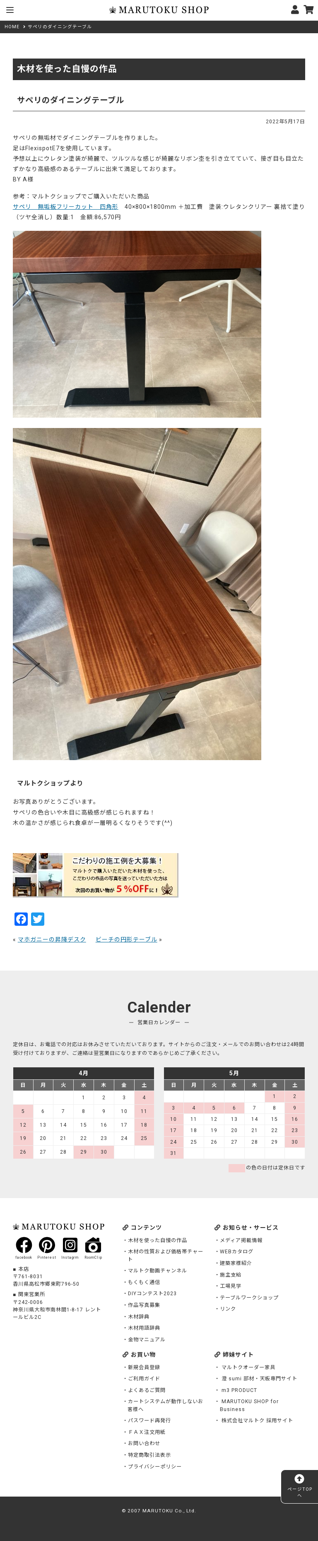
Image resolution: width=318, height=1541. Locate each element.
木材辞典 (138, 1317)
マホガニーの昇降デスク (52, 939)
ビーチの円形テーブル (126, 939)
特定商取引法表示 (149, 1455)
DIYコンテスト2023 (152, 1293)
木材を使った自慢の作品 (157, 1240)
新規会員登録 (144, 1367)
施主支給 (230, 1275)
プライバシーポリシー (155, 1467)
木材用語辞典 (144, 1328)
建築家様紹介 (236, 1263)
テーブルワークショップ (249, 1298)
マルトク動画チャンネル (157, 1271)
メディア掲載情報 (241, 1240)
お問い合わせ (144, 1443)
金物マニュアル (147, 1340)
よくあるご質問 (147, 1390)
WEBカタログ (236, 1252)
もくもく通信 (144, 1282)
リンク (228, 1309)
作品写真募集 (144, 1305)
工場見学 (230, 1286)
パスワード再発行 (149, 1421)
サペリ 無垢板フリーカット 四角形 (65, 206)
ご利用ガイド (144, 1379)
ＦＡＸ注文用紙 (147, 1432)
